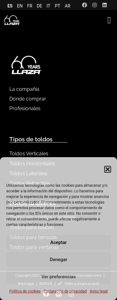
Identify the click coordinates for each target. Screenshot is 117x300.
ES (10, 5)
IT (49, 5)
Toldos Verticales (28, 154)
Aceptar (58, 242)
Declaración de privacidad (65, 291)
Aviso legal (99, 291)
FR (29, 5)
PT (57, 5)
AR (68, 5)
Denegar (58, 259)
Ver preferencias (58, 276)
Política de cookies (25, 291)
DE (39, 5)
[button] (108, 169)
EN (20, 5)
